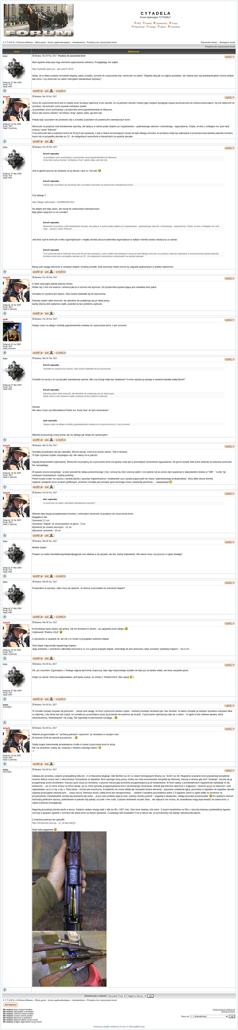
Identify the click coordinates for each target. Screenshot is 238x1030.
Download (174, 27)
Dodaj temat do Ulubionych (224, 1010)
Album (161, 27)
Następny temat (227, 42)
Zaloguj (151, 27)
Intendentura (78, 42)
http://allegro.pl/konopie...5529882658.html (53, 202)
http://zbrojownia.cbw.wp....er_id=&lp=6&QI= (54, 823)
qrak (5, 319)
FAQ (137, 23)
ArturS (6, 96)
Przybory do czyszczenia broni (102, 42)
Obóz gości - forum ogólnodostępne (52, 42)
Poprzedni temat (209, 42)
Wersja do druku (228, 1012)
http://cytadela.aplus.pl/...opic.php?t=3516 (52, 69)
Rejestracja (138, 27)
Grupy (173, 23)
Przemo (123, 1027)
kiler (5, 56)
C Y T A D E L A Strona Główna (18, 42)
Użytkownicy (160, 23)
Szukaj (147, 23)
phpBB (106, 1027)
